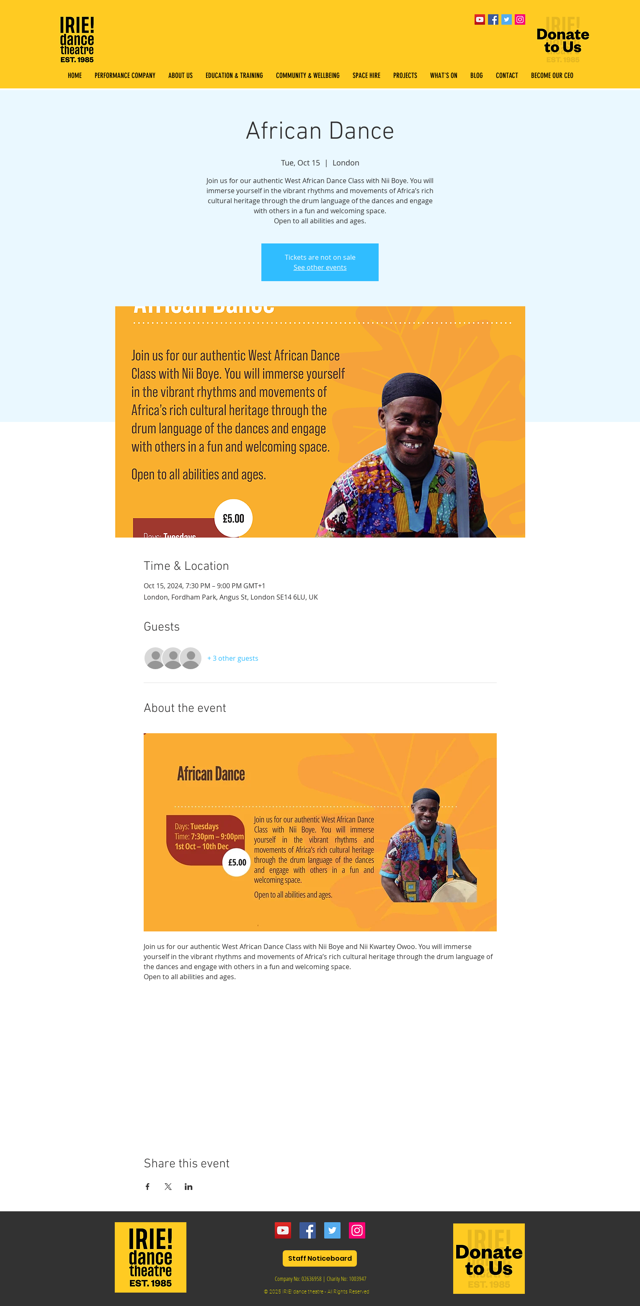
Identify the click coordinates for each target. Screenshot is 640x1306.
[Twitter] (332, 1230)
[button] (234, 76)
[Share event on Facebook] (148, 1186)
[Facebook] (307, 1230)
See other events (320, 267)
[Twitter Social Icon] (506, 19)
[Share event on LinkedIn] (189, 1186)
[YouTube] (480, 19)
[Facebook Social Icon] (493, 19)
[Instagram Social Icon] (520, 19)
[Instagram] (357, 1230)
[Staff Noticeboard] (320, 1258)
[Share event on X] (168, 1186)
